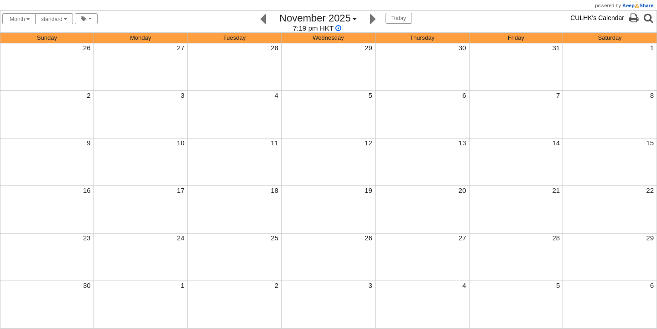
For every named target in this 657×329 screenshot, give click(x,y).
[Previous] (263, 18)
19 (368, 190)
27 (181, 48)
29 (368, 48)
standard (54, 19)
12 (368, 143)
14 (556, 143)
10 (181, 143)
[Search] (648, 18)
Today (398, 18)
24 (181, 238)
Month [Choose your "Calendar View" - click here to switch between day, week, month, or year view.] (19, 19)
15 (650, 143)
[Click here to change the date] (318, 22)
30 (462, 48)
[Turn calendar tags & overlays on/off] (86, 18)
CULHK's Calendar (597, 17)
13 (462, 143)
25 (274, 238)
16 (87, 190)
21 (556, 190)
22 (650, 190)
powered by (624, 5)
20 (462, 190)
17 (181, 190)
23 (87, 238)
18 (274, 190)
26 (87, 48)
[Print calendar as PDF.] (633, 18)
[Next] (373, 18)
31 (556, 48)
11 (274, 143)
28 (274, 48)
